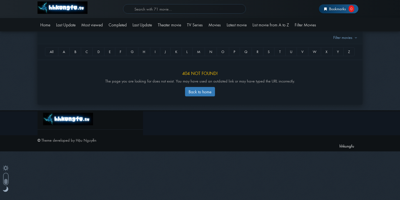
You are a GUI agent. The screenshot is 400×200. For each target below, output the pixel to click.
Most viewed (92, 25)
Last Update (66, 25)
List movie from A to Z (270, 25)
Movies (215, 25)
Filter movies (345, 37)
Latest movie (237, 25)
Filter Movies (305, 25)
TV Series (195, 25)
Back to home (200, 91)
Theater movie (169, 25)
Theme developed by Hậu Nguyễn (68, 140)
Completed (118, 25)
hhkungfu (78, 7)
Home (45, 25)
